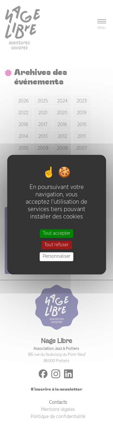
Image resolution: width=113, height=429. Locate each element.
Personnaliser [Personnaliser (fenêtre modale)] (57, 256)
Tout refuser (56, 245)
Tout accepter (57, 233)
